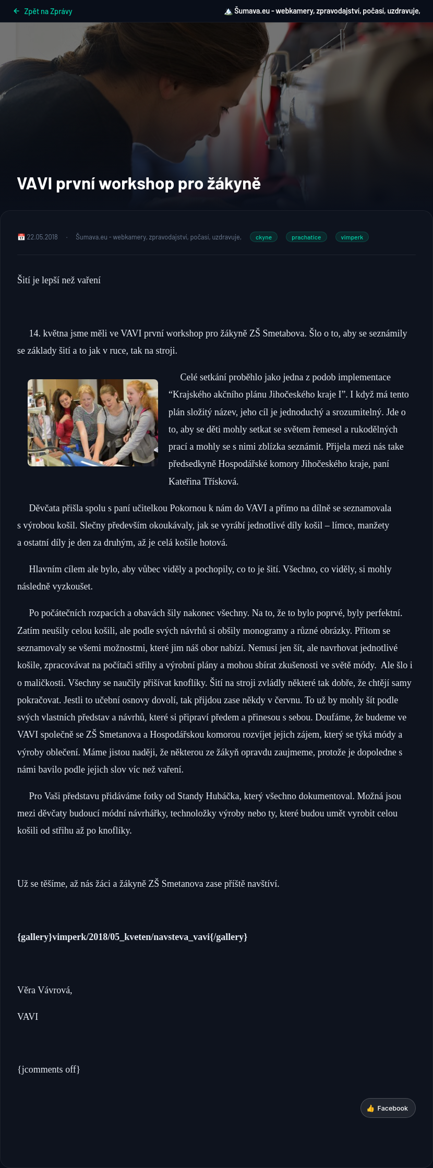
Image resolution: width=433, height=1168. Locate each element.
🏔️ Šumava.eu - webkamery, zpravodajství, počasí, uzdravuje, (322, 10)
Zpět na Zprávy (43, 11)
